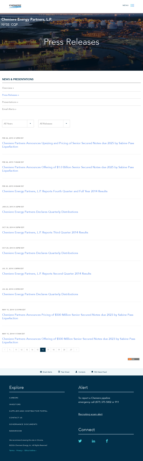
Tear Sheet (65, 372)
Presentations (9, 102)
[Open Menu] (128, 5)
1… (10, 350)
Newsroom (15, 431)
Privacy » (19, 450)
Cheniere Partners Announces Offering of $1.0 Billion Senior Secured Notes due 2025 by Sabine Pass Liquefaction (68, 169)
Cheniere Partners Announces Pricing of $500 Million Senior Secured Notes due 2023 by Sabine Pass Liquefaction (67, 316)
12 (21, 350)
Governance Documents (23, 424)
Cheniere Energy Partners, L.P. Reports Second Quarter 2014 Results (46, 274)
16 (43, 350)
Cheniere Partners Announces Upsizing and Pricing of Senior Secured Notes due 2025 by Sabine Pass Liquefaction (68, 145)
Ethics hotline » (30, 450)
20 (64, 350)
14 (32, 350)
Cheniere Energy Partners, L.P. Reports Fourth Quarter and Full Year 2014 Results (55, 191)
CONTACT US (16, 418)
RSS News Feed (100, 372)
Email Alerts (8, 109)
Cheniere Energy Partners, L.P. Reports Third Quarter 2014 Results (45, 232)
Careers (13, 398)
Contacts (81, 372)
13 (27, 350)
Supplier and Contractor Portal (28, 411)
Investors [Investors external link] (15, 404)
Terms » (12, 450)
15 (37, 350)
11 (16, 350)
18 (53, 350)
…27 (70, 350)
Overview (7, 88)
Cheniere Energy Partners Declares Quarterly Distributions (40, 212)
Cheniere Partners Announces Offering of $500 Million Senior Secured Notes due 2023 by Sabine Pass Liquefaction (68, 340)
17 (48, 350)
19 (59, 350)
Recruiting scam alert (90, 414)
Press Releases (9, 95)
